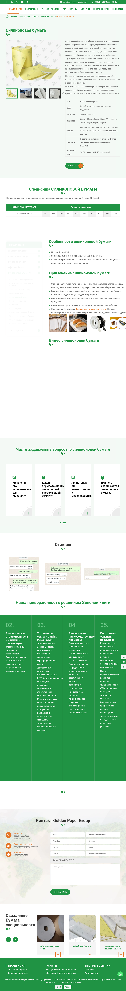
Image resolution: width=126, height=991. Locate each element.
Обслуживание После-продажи (61, 973)
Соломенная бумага (18, 323)
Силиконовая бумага (65, 16)
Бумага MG (14, 304)
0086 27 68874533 (102, 2)
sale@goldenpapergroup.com (75, 2)
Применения (101, 8)
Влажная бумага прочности (21, 279)
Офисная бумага (16, 266)
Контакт (75, 165)
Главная (13, 16)
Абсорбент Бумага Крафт (20, 289)
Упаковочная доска (17, 250)
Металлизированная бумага (21, 311)
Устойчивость (50, 8)
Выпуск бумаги (16, 308)
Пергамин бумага (16, 292)
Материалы (70, 8)
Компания (31, 8)
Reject (58, 987)
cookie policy (64, 982)
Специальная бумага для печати (90, 309)
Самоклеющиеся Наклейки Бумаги (21, 284)
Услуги (85, 8)
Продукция (14, 8)
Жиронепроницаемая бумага (21, 315)
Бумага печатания (17, 261)
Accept (67, 987)
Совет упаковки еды (18, 255)
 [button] (63, 92)
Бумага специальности (43, 16)
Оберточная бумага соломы (21, 319)
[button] (60, 523)
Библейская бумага (17, 300)
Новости (117, 8)
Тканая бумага (15, 329)
